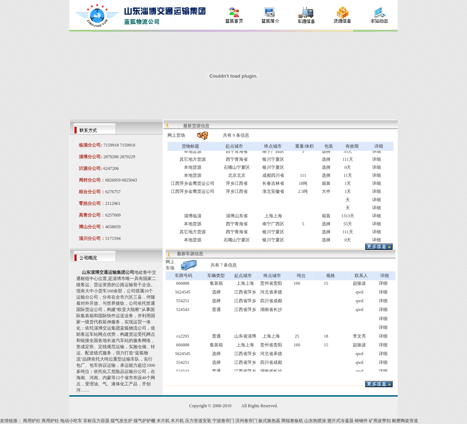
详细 (376, 151)
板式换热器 (269, 420)
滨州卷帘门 (246, 420)
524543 (182, 309)
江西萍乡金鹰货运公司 (193, 183)
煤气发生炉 (121, 420)
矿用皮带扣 (380, 420)
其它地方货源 (193, 159)
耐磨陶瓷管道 (405, 420)
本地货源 (192, 151)
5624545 (182, 292)
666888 (182, 283)
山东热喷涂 (315, 420)
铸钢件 (361, 420)
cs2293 (183, 336)
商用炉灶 (31, 420)
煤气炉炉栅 (144, 420)
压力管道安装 (198, 420)
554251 (182, 300)
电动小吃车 (71, 420)
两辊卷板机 (292, 420)
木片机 (163, 420)
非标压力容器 (96, 420)
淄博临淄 (192, 215)
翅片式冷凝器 (340, 420)
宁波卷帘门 (223, 420)
